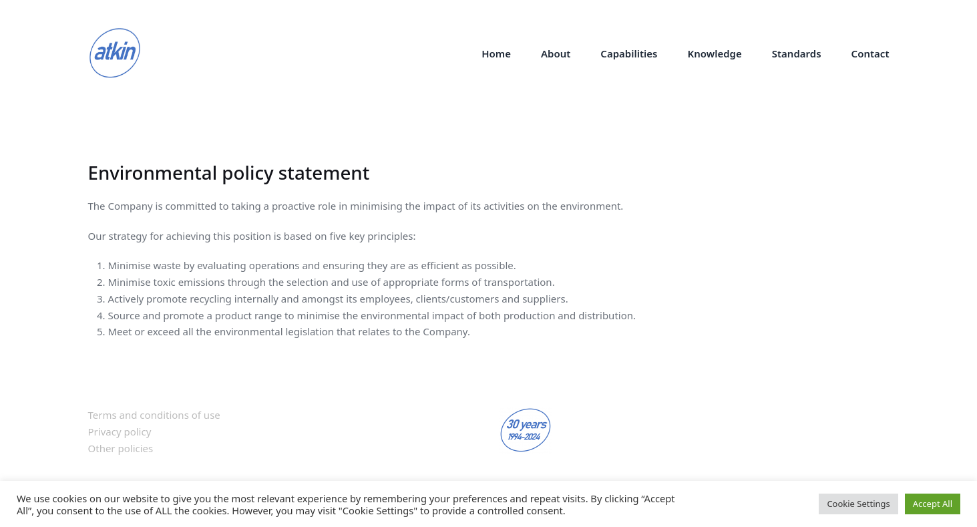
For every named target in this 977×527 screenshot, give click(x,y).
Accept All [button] (932, 504)
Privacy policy (120, 431)
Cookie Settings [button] (858, 504)
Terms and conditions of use (154, 414)
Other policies (121, 448)
